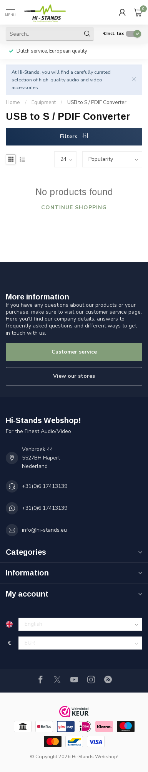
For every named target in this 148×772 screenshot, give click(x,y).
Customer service (74, 351)
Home (13, 102)
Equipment (44, 102)
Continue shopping (74, 207)
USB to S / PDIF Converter (96, 102)
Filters (74, 136)
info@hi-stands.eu (44, 530)
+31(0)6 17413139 (44, 486)
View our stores (74, 376)
